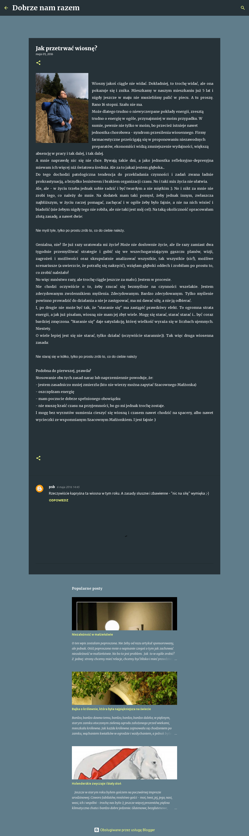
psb (52, 487)
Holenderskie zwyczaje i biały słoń (96, 783)
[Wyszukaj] (85, 8)
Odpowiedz (58, 500)
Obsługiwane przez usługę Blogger (124, 830)
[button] (38, 63)
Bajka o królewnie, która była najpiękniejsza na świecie (111, 709)
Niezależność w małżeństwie (92, 634)
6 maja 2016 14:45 (68, 486)
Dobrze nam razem (46, 7)
